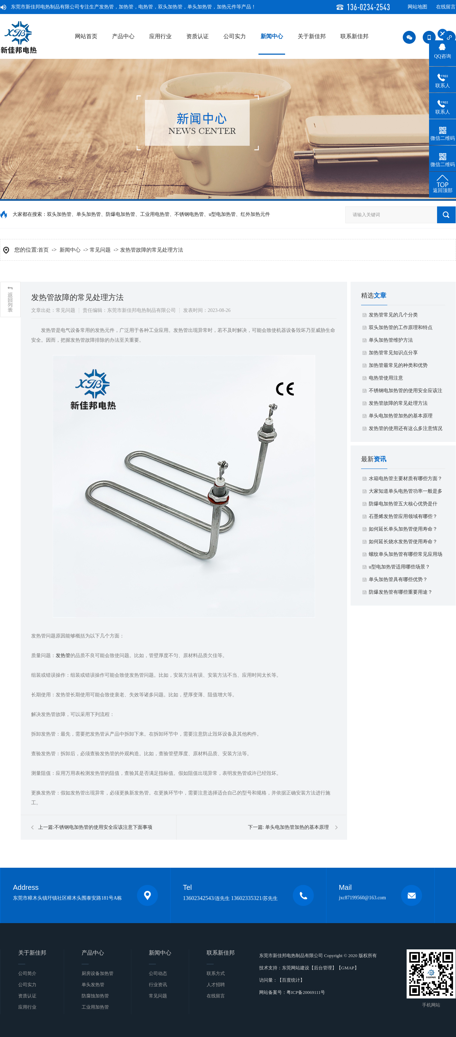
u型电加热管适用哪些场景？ (399, 566)
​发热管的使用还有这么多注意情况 (405, 428)
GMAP (347, 967)
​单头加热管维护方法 (391, 340)
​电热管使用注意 (386, 378)
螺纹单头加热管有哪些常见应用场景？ (405, 556)
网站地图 (417, 6)
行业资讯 (158, 984)
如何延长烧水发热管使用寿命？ (403, 541)
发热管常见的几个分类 (393, 315)
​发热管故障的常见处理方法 (151, 250)
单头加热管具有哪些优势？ (398, 579)
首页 (43, 250)
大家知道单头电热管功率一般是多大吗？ (405, 493)
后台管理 (323, 967)
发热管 (63, 655)
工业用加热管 (95, 1007)
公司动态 (158, 973)
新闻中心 (272, 36)
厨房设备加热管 (97, 973)
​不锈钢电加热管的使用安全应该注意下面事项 (103, 827)
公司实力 (234, 36)
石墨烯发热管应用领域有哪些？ (403, 516)
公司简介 (27, 973)
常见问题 (100, 250)
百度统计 (291, 980)
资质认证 (197, 36)
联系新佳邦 (354, 36)
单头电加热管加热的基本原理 (297, 827)
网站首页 (86, 36)
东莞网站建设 (295, 967)
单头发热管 (93, 984)
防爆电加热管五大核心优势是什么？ (403, 505)
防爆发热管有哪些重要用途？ (401, 592)
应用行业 (160, 36)
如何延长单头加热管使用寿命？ (403, 529)
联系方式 (216, 973)
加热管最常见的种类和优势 (398, 365)
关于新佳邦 (312, 36)
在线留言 (446, 6)
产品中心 (123, 36)
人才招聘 (216, 984)
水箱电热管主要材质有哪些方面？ (405, 478)
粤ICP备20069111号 (305, 992)
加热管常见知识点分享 (393, 352)
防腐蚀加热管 (95, 995)
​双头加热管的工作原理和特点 (401, 327)
